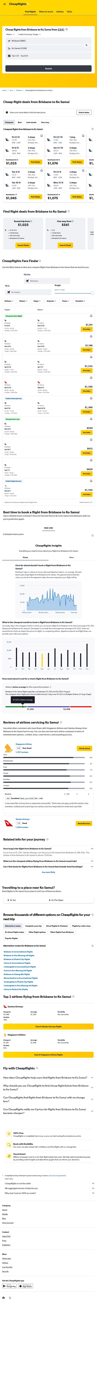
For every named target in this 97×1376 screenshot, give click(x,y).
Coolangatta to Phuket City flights (18, 982)
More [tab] (71, 557)
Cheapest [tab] (9, 122)
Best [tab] (20, 122)
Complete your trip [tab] (33, 926)
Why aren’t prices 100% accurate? (50, 1193)
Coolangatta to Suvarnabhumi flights (20, 967)
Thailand (19, 90)
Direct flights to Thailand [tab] (57, 926)
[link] (23, 245)
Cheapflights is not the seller (50, 1183)
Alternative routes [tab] (13, 926)
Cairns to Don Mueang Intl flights (18, 970)
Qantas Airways (22, 819)
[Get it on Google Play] (9, 1286)
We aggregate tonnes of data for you (50, 1188)
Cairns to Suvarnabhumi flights (17, 963)
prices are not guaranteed (57, 1176)
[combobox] (10, 34)
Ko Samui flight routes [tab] (14, 932)
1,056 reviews (22, 827)
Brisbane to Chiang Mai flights (17, 974)
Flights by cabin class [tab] (81, 926)
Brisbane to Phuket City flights (17, 959)
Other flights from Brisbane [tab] (62, 932)
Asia (11, 90)
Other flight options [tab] (37, 932)
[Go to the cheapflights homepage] (19, 4)
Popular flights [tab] (11, 938)
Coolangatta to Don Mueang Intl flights (20, 985)
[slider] (92, 293)
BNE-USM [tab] (48, 528)
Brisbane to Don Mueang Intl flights (19, 955)
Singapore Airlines (24, 744)
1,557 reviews (22, 752)
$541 (61, 29)
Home (4, 90)
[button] (5, 4)
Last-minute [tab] (31, 122)
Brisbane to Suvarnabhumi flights (18, 952)
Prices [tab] (25, 557)
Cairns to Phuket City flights (16, 989)
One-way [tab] (45, 122)
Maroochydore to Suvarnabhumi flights (21, 978)
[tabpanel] (48, 640)
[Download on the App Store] (25, 1286)
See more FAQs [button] (48, 872)
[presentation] (66, 29)
